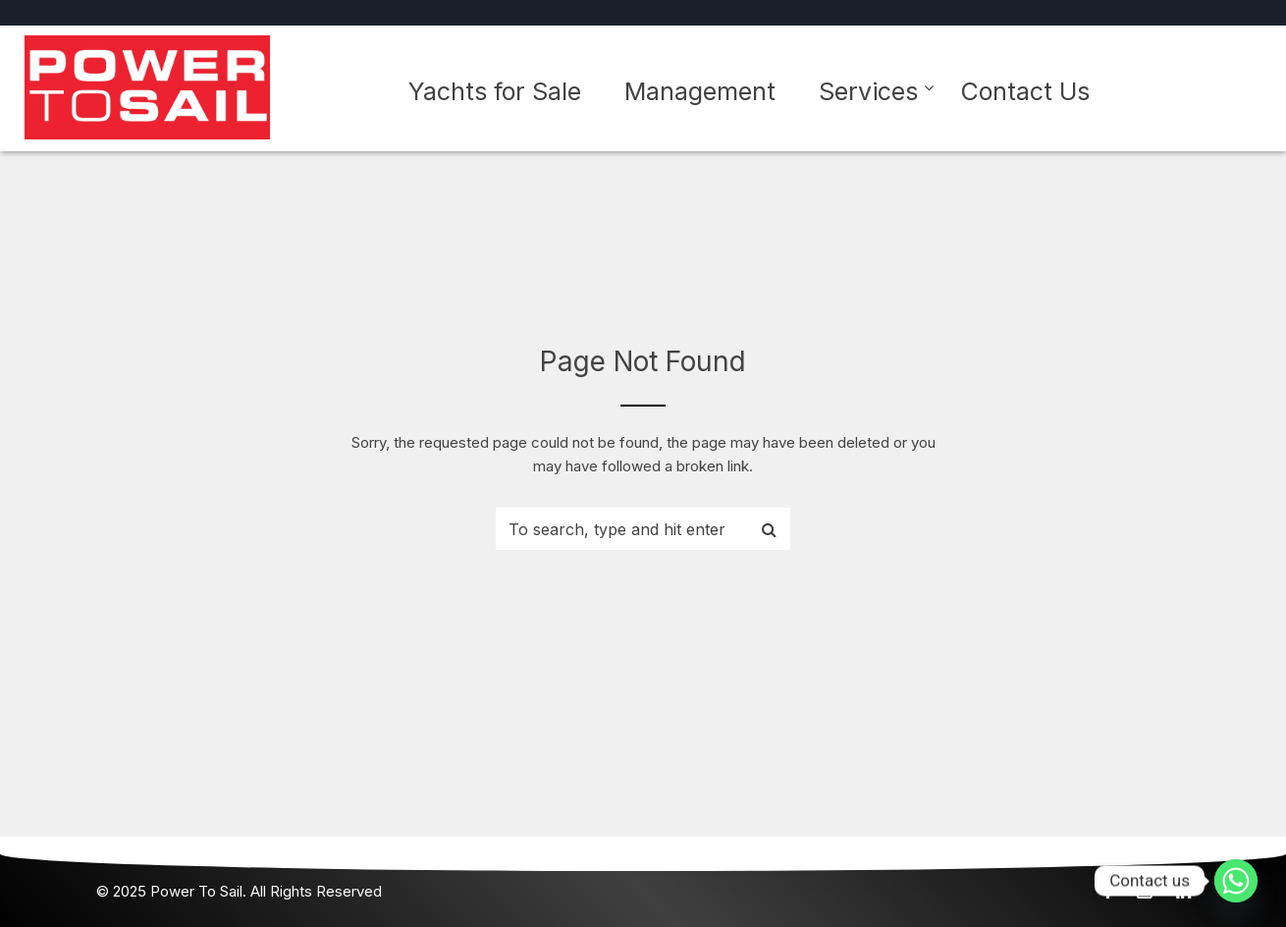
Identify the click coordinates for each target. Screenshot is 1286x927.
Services (868, 91)
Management (700, 91)
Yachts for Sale (494, 91)
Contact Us (1025, 91)
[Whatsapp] (1236, 880)
